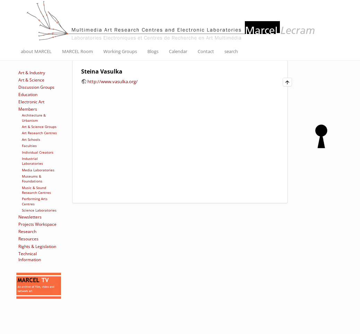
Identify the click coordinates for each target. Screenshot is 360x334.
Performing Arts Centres (35, 201)
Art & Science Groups (39, 126)
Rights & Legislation (37, 246)
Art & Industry (31, 73)
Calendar (178, 51)
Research (27, 231)
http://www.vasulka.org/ (112, 81)
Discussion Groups (36, 87)
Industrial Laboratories (32, 161)
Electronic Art (31, 102)
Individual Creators (37, 152)
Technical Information (29, 257)
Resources (28, 239)
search (231, 51)
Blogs (152, 51)
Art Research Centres (39, 132)
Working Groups (120, 51)
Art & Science (31, 80)
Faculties (29, 145)
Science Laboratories (39, 210)
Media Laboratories (38, 170)
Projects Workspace (37, 224)
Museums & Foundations (32, 178)
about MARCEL (36, 51)
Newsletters (30, 217)
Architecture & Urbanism (34, 117)
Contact (206, 51)
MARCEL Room (77, 51)
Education (27, 94)
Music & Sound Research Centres (36, 190)
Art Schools (31, 139)
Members (27, 109)
